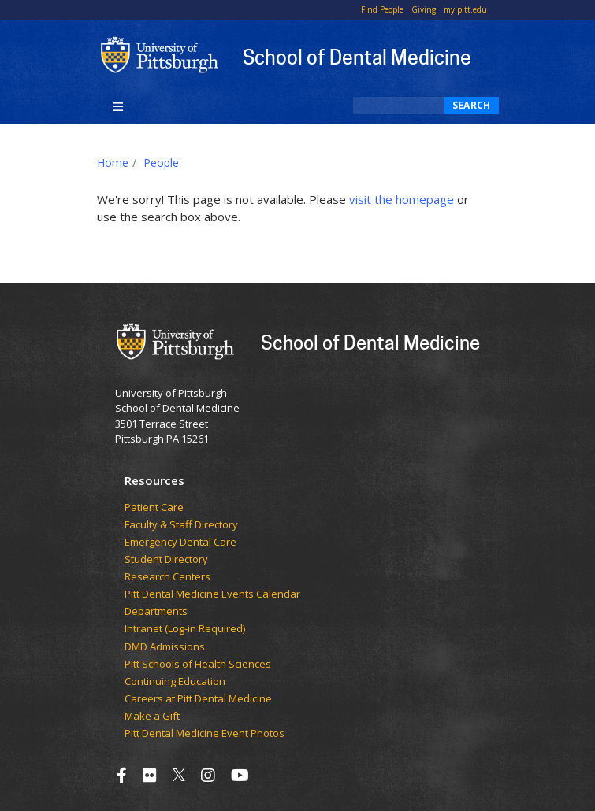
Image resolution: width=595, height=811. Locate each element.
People (161, 162)
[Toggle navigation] (118, 105)
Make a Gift (152, 716)
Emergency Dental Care (180, 542)
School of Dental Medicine (357, 57)
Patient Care (154, 508)
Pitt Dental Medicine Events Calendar (212, 594)
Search (471, 105)
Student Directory (166, 560)
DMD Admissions (165, 647)
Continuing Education (175, 682)
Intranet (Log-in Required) (185, 629)
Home (112, 162)
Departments (156, 611)
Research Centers (167, 577)
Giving (423, 9)
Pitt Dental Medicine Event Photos (204, 734)
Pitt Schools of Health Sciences (198, 664)
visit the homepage (401, 199)
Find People (382, 9)
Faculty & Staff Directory (181, 525)
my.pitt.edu (465, 9)
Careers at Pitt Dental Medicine (198, 699)
